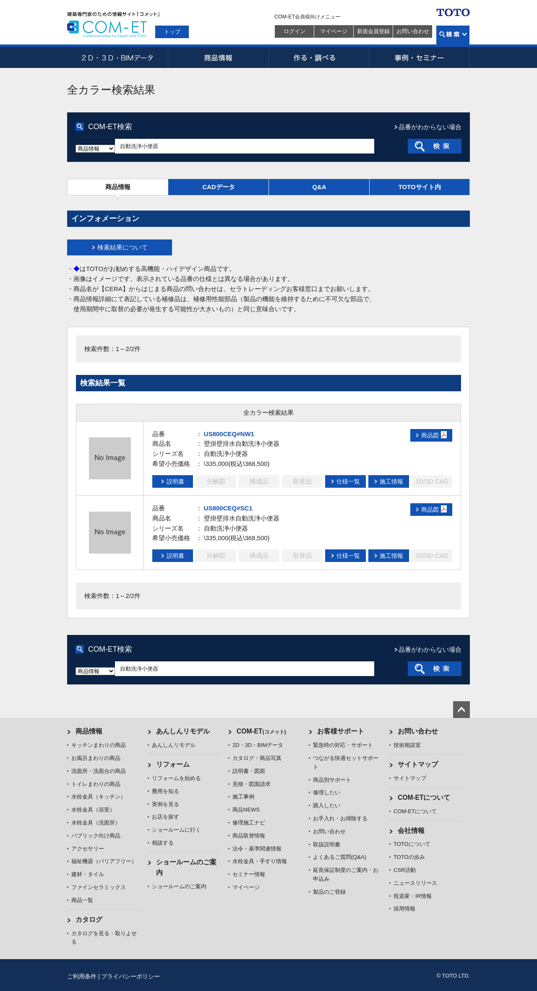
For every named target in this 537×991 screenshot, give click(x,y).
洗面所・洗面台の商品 (98, 771)
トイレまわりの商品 (95, 784)
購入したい (326, 805)
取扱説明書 (326, 844)
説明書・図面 (248, 771)
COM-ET (261, 731)
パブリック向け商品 (95, 835)
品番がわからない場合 (430, 126)
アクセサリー (87, 848)
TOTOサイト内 (419, 186)
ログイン (294, 31)
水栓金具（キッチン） (98, 796)
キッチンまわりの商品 (98, 745)
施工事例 (243, 796)
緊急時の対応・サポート (343, 745)
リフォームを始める (176, 778)
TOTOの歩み (409, 857)
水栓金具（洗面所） (95, 822)
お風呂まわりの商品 (95, 758)
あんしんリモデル (183, 731)
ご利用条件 (81, 976)
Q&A (319, 186)
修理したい (326, 792)
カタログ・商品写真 (257, 758)
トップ (172, 32)
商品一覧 (82, 900)
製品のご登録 (329, 892)
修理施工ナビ (248, 822)
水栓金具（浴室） (93, 809)
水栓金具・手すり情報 (259, 861)
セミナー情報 (248, 874)
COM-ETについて (424, 797)
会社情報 (411, 830)
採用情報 (404, 908)
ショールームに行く (176, 830)
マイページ (333, 31)
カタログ (89, 919)
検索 (452, 35)
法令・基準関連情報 (257, 848)
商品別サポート (332, 780)
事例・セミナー (419, 57)
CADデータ (218, 186)
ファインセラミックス (98, 887)
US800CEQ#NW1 (229, 433)
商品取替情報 (248, 835)
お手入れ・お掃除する (340, 818)
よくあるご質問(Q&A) (339, 857)
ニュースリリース (415, 883)
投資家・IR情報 (413, 896)
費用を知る (165, 791)
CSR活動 (405, 870)
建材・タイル (87, 874)
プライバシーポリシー (130, 976)
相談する (163, 843)
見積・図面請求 (251, 784)
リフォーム (173, 764)
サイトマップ (418, 764)
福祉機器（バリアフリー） (104, 861)
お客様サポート (340, 731)
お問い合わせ (412, 31)
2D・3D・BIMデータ (117, 57)
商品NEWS (246, 809)
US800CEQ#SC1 (228, 508)
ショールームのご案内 (179, 886)
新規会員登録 (373, 31)
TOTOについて (412, 844)
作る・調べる (318, 57)
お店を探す (165, 817)
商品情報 (218, 57)
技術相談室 (407, 745)
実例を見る (165, 804)
